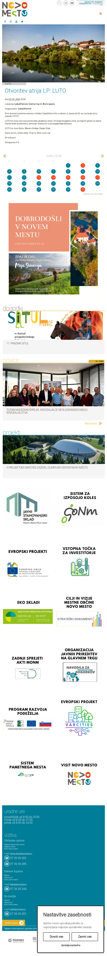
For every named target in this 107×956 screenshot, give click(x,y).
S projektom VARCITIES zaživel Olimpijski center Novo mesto (47, 467)
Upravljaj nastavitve (70, 945)
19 (24, 183)
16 (83, 177)
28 (53, 189)
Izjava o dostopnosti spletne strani (21, 928)
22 (68, 183)
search (59, 2)
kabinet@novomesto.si (18, 884)
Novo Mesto (21, 9)
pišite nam (14, 923)
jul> (102, 156)
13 (39, 177)
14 (53, 177)
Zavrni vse (85, 936)
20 (39, 183)
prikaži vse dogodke (93, 193)
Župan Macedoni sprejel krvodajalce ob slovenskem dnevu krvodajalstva (47, 411)
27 (39, 189)
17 (97, 177)
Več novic (90, 423)
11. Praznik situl (18, 343)
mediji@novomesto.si (18, 909)
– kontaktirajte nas (91, 3)
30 (83, 189)
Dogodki (8, 83)
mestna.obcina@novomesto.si (21, 853)
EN (72, 3)
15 (68, 177)
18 (9, 183)
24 (97, 183)
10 (97, 171)
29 (68, 189)
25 (9, 189)
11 (9, 177)
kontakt (65, 2)
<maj (5, 156)
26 (24, 189)
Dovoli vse (56, 936)
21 (53, 183)
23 (83, 183)
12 (24, 177)
